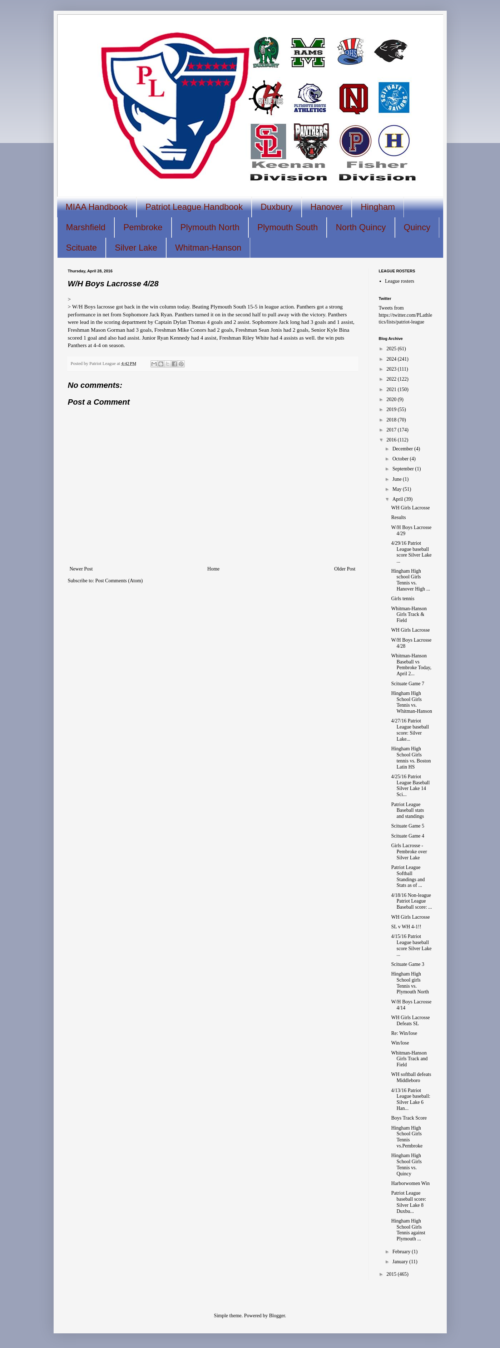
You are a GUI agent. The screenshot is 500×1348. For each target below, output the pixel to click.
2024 (392, 359)
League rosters (399, 281)
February (402, 1251)
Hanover (327, 207)
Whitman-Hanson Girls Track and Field (409, 1059)
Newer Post (81, 569)
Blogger (277, 1315)
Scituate (81, 247)
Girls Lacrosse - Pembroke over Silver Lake (409, 851)
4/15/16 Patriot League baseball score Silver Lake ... (411, 945)
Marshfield (86, 227)
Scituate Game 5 (407, 826)
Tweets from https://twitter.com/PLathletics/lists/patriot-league (405, 315)
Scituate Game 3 (407, 964)
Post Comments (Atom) (119, 580)
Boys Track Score (409, 1118)
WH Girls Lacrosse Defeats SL (410, 1020)
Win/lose (400, 1043)
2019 (392, 409)
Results (398, 517)
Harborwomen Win (410, 1183)
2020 (392, 399)
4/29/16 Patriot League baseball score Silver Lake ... (411, 552)
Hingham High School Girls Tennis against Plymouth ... (408, 1229)
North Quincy (361, 227)
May (397, 489)
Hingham (378, 207)
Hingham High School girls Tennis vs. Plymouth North (410, 982)
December (403, 448)
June (397, 479)
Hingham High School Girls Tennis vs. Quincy (406, 1164)
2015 (392, 1274)
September (403, 468)
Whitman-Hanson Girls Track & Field (409, 614)
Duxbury (276, 207)
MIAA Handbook (97, 207)
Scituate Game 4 (407, 836)
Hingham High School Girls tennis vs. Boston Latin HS (411, 757)
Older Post (345, 569)
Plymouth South (287, 227)
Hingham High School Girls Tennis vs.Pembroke (406, 1137)
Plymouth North (209, 227)
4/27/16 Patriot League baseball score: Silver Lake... (410, 729)
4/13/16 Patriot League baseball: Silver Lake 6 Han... (410, 1099)
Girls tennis (402, 598)
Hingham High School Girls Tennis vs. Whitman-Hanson (411, 702)
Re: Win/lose (404, 1033)
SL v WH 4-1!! (406, 926)
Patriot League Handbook (194, 207)
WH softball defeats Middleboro (411, 1077)
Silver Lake (136, 247)
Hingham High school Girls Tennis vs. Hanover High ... (410, 580)
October (401, 458)
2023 (392, 369)
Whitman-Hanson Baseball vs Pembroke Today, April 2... (411, 664)
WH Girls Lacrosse (410, 507)
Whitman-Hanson (208, 247)
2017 (392, 430)
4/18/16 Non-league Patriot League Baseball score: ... (411, 901)
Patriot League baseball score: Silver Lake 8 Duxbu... (408, 1202)
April (398, 499)
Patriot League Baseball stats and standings (407, 810)
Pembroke (142, 227)
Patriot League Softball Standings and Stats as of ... (408, 876)
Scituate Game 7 (407, 683)
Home (213, 569)
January (400, 1261)
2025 (392, 348)
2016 (392, 440)
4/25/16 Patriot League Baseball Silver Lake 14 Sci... (410, 785)
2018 (392, 420)
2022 (392, 379)
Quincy (417, 227)
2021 (392, 389)
